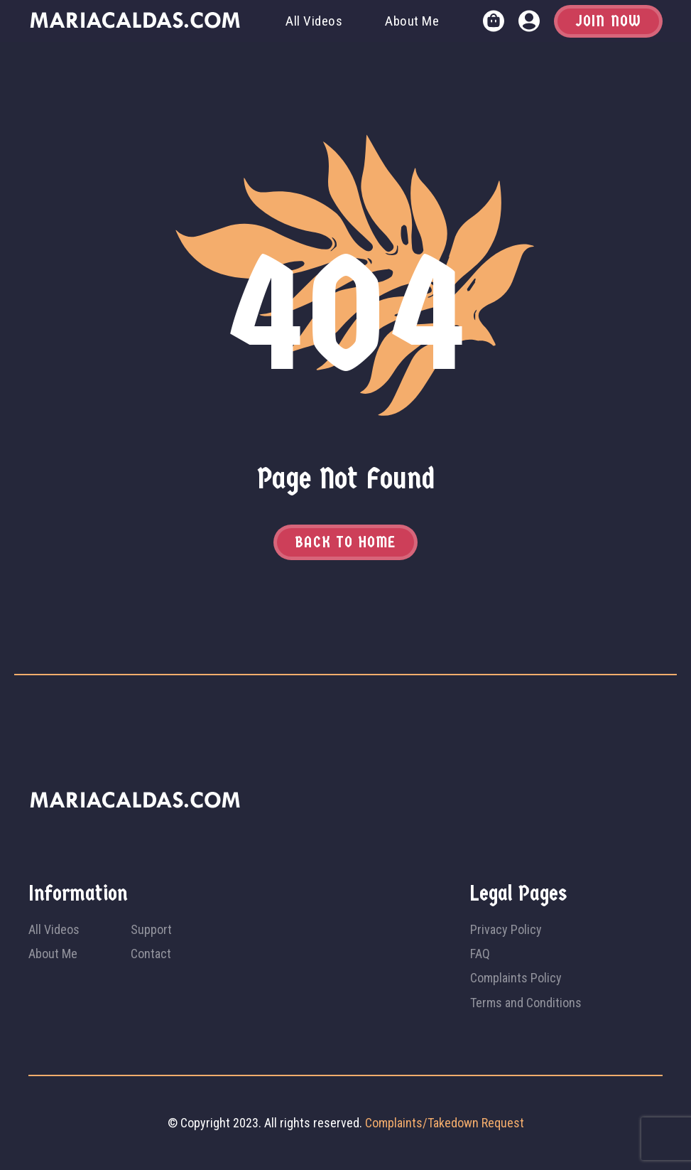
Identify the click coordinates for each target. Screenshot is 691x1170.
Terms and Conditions (526, 1002)
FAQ (480, 953)
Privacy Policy (506, 929)
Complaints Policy (516, 977)
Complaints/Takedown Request (444, 1122)
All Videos (313, 21)
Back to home (345, 542)
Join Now (608, 21)
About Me (412, 21)
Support (151, 929)
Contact (151, 953)
